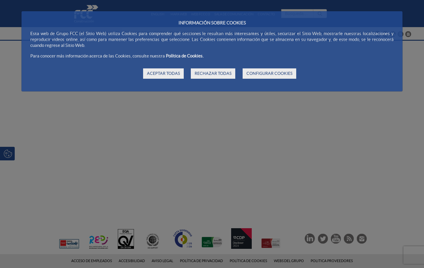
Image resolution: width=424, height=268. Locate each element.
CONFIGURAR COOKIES (269, 73)
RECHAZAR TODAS (213, 73)
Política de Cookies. (184, 55)
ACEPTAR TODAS (163, 73)
